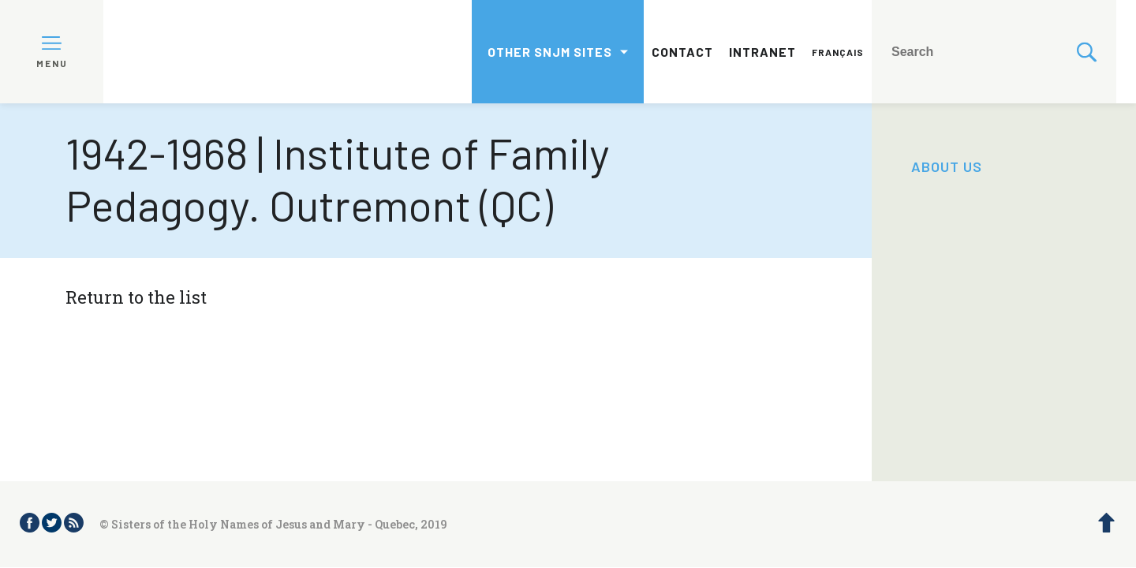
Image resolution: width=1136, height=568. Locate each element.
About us (946, 166)
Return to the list (136, 297)
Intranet (762, 51)
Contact (682, 51)
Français (838, 52)
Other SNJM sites (550, 51)
